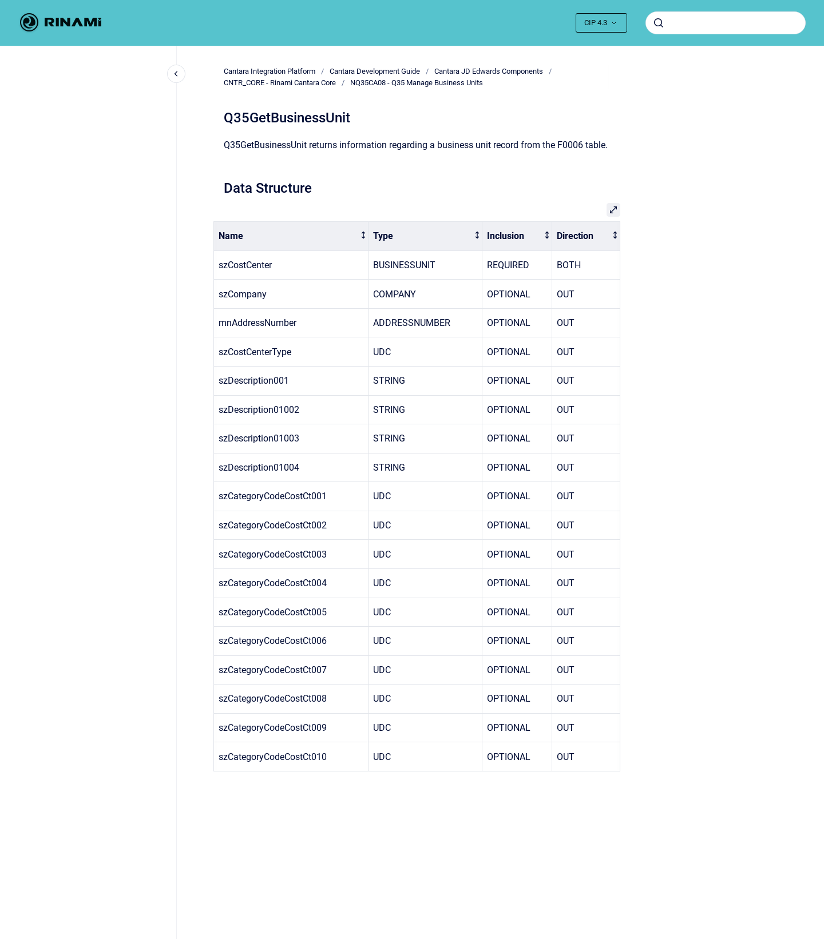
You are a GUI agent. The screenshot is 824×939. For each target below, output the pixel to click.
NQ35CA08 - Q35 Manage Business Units (416, 82)
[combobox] (725, 23)
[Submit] (658, 23)
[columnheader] (291, 236)
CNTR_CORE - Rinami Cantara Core (280, 82)
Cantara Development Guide (375, 71)
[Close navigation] (176, 74)
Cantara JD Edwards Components (488, 71)
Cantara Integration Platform (269, 71)
